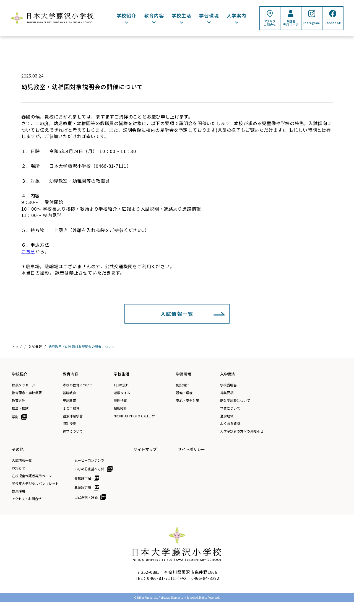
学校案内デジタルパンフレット (35, 483)
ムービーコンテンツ (89, 460)
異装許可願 (82, 487)
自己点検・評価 (86, 497)
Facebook (333, 23)
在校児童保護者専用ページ (32, 476)
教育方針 (18, 400)
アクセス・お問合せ (26, 499)
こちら (28, 251)
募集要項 (226, 393)
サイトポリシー (191, 449)
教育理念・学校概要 (27, 393)
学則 (15, 416)
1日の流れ (121, 385)
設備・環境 (184, 393)
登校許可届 (82, 478)
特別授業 (69, 423)
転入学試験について (235, 400)
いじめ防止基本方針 (89, 468)
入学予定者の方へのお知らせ (241, 431)
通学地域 (226, 416)
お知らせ (18, 468)
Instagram (311, 23)
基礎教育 (69, 393)
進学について (73, 431)
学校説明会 (228, 385)
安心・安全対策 (187, 400)
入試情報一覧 (177, 313)
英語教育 (69, 400)
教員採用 (18, 491)
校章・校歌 (20, 408)
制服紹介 (120, 408)
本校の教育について (78, 385)
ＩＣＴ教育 (71, 408)
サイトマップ (145, 449)
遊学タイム (122, 393)
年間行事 (120, 400)
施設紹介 (182, 385)
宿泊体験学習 (73, 416)
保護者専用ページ (290, 23)
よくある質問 (230, 423)
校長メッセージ (23, 385)
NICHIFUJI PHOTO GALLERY (134, 416)
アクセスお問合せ (270, 23)
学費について (230, 408)
